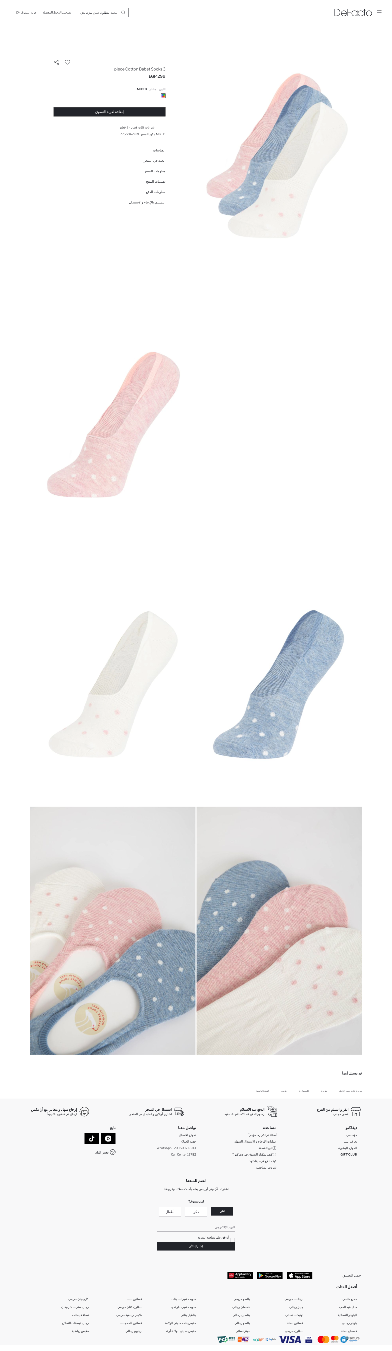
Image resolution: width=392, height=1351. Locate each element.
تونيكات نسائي (294, 1315)
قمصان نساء (349, 1331)
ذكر (196, 1212)
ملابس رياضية (80, 1331)
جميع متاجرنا (349, 1299)
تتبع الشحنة (267, 1148)
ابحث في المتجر (155, 160)
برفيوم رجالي (134, 1331)
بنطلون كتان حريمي (130, 1307)
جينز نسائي (243, 1331)
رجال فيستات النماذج (75, 1323)
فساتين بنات (134, 1299)
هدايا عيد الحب (348, 1307)
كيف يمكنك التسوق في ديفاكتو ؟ (254, 1155)
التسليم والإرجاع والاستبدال (147, 202)
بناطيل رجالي (241, 1315)
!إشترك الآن (196, 1246)
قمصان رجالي (241, 1307)
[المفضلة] (48, 12)
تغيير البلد (102, 1152)
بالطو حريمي (242, 1299)
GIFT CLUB (348, 1154)
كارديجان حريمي (78, 1299)
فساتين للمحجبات (131, 1323)
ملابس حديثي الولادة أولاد (181, 1331)
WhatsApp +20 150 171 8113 (176, 1148)
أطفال (170, 1212)
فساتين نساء (295, 1323)
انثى (222, 1211)
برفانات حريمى (293, 1299)
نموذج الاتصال (187, 1135)
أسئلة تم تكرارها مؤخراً (262, 1135)
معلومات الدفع (156, 192)
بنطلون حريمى (294, 1331)
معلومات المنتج (155, 171)
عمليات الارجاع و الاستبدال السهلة (255, 1141)
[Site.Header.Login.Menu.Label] (379, 12)
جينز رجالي (296, 1307)
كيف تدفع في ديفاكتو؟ (263, 1161)
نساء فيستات (80, 1315)
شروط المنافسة (266, 1167)
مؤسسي (351, 1135)
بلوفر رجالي (349, 1323)
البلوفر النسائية (347, 1315)
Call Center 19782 (183, 1154)
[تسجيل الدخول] (62, 12)
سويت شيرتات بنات (184, 1299)
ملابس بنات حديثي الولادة (180, 1323)
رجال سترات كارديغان (75, 1307)
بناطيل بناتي (188, 1315)
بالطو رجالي (242, 1323)
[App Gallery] (240, 1275)
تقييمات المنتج (156, 181)
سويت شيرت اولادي (183, 1307)
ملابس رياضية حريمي (129, 1315)
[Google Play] (270, 1275)
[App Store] (299, 1275)
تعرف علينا (350, 1141)
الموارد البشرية (347, 1148)
